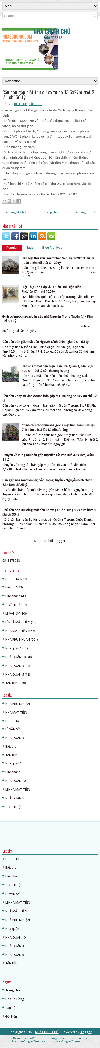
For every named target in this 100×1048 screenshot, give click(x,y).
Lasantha (79, 1038)
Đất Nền (11, 1016)
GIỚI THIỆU (14, 605)
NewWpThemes (37, 1038)
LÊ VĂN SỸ (12, 613)
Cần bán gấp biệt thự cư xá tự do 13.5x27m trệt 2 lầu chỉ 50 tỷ (48, 95)
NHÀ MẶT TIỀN (16, 631)
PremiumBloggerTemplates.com (32, 1041)
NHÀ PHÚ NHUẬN (17, 639)
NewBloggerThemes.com (72, 1041)
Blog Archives (52, 247)
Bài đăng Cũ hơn (85, 212)
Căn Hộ (10, 1008)
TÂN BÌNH (35, 104)
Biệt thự (11, 587)
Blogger (59, 541)
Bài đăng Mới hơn (15, 212)
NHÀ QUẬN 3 (14, 666)
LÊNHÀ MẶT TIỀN (17, 622)
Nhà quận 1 (13, 648)
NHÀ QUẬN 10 (15, 657)
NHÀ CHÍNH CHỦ (51, 31)
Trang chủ (51, 212)
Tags (30, 247)
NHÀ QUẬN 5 (14, 674)
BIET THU (20, 104)
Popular (12, 247)
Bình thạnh (12, 596)
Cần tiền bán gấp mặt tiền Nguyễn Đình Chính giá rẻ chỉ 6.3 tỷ (45, 342)
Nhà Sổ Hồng (14, 999)
